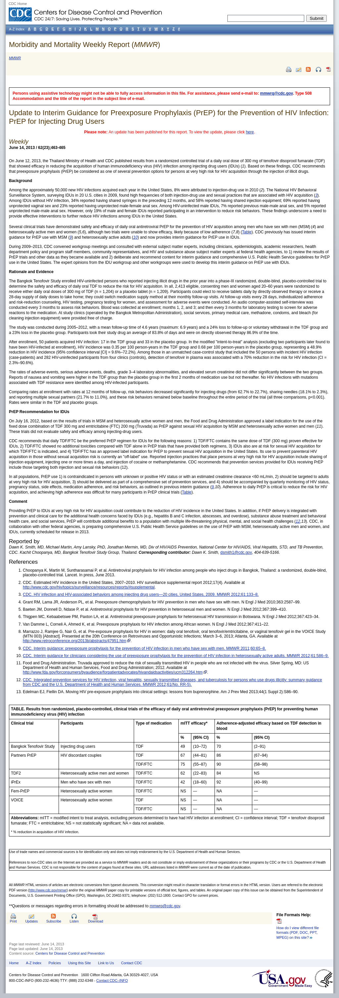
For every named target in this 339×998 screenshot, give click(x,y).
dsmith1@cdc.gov (236, 552)
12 (298, 521)
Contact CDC (131, 963)
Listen (74, 921)
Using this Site (79, 963)
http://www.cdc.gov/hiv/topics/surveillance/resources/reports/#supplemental (89, 587)
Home (14, 963)
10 (135, 237)
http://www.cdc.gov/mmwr (48, 890)
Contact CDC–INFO (112, 980)
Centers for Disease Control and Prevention (70, 953)
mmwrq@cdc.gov (276, 93)
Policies (55, 963)
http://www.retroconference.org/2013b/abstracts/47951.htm (74, 641)
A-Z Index (33, 963)
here (250, 132)
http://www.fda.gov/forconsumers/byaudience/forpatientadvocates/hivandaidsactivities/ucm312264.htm (113, 672)
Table (247, 232)
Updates (31, 921)
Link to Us (106, 963)
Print (13, 921)
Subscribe (53, 921)
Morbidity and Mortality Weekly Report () (84, 44)
